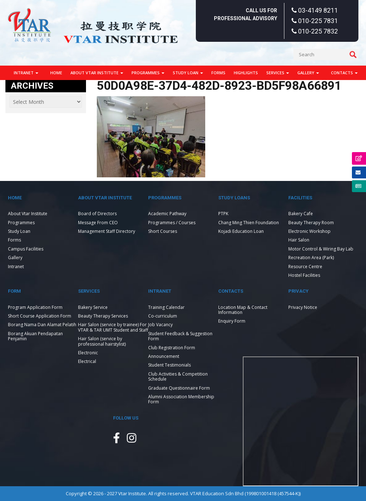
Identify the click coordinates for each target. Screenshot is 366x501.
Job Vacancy (160, 325)
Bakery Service (93, 307)
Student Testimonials (169, 365)
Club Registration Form (171, 348)
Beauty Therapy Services (103, 316)
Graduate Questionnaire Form (179, 388)
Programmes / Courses (171, 223)
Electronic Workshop (309, 231)
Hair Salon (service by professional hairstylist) (102, 341)
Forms (218, 72)
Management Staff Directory (106, 231)
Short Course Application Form (39, 316)
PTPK (223, 213)
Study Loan (188, 72)
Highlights (246, 72)
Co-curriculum (162, 316)
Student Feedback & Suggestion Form (180, 336)
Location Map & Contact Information (242, 309)
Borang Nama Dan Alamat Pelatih (42, 325)
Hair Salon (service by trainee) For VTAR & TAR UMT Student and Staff (113, 327)
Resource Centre (305, 266)
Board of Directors (97, 213)
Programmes (148, 72)
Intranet (26, 72)
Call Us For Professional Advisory (245, 14)
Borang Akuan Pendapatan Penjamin (35, 336)
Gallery (308, 72)
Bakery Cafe (300, 213)
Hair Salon (298, 240)
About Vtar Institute (96, 72)
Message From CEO (98, 223)
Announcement (163, 356)
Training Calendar (166, 307)
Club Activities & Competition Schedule (178, 376)
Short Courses (162, 231)
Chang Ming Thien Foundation (248, 223)
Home (56, 72)
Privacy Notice (302, 307)
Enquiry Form (231, 321)
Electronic (88, 353)
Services (277, 72)
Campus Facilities (25, 249)
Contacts (344, 72)
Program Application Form (35, 307)
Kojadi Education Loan (241, 231)
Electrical (87, 361)
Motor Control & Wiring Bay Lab (320, 249)
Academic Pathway (167, 213)
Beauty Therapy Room (311, 223)
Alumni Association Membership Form (181, 399)
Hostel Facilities (304, 275)
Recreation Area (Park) (311, 257)
